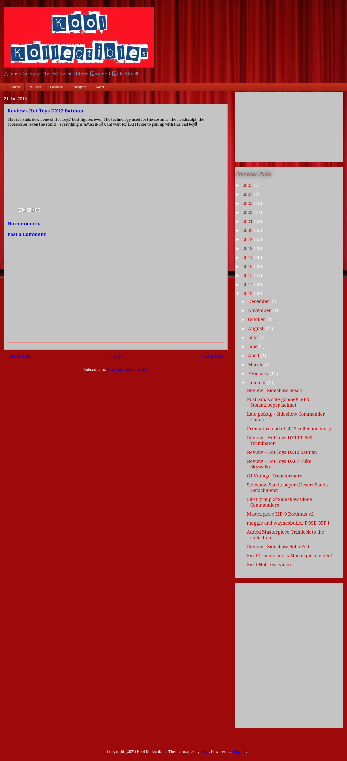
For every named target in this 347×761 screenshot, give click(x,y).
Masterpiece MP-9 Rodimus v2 (280, 514)
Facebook (56, 87)
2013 (248, 293)
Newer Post (19, 356)
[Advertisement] (289, 126)
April (254, 355)
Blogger (239, 751)
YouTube (35, 87)
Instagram (79, 87)
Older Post (213, 356)
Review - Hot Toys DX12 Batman (282, 452)
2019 (248, 239)
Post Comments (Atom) (127, 369)
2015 (248, 275)
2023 (248, 203)
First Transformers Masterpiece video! (289, 555)
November (260, 310)
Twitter (99, 87)
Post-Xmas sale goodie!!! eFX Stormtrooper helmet (278, 402)
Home (16, 87)
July (252, 337)
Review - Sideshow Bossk (274, 390)
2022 (248, 212)
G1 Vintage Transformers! (275, 476)
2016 (248, 266)
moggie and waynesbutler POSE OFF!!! (289, 523)
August (256, 328)
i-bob (205, 751)
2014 (248, 284)
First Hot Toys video (269, 564)
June (253, 346)
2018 (248, 248)
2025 (248, 185)
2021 (248, 221)
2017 (248, 257)
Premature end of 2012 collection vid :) (289, 428)
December (260, 301)
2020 (248, 230)
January (257, 382)
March (255, 364)
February (259, 373)
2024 (248, 194)
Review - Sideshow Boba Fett (278, 546)
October (257, 319)
